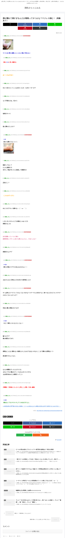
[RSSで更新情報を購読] (34, 431)
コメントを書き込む (32, 528)
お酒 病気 (10, 412)
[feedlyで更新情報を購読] (30, 431)
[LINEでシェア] (37, 24)
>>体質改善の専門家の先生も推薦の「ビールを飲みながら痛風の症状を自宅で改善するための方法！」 (32, 402)
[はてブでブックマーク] (27, 24)
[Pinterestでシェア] (47, 24)
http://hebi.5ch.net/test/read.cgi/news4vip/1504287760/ (49, 406)
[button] (57, 24)
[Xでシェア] (7, 24)
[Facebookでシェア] (17, 24)
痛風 (4, 412)
